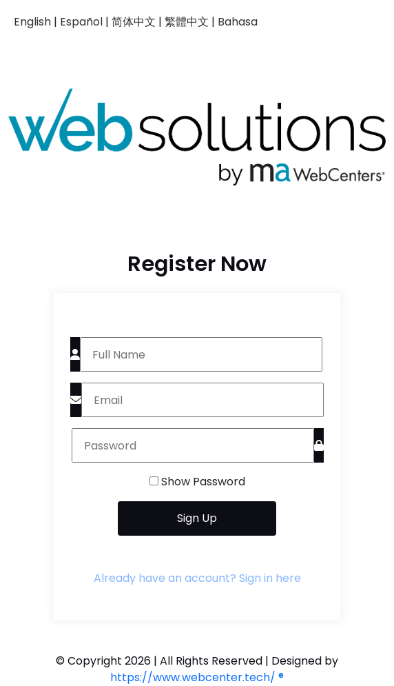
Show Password (203, 482)
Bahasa (238, 22)
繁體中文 (187, 22)
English (32, 22)
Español (81, 22)
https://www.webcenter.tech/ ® (197, 677)
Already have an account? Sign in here (197, 578)
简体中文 (134, 22)
